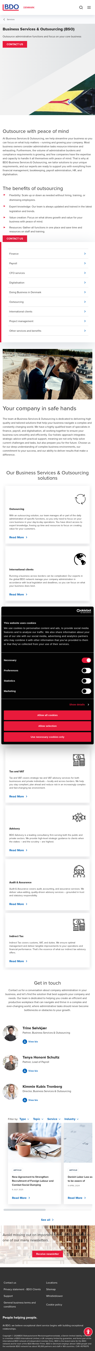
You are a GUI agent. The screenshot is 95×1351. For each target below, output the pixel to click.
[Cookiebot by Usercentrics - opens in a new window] (76, 611)
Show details (77, 704)
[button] (15, 44)
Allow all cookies (47, 715)
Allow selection (47, 725)
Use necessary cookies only (47, 736)
